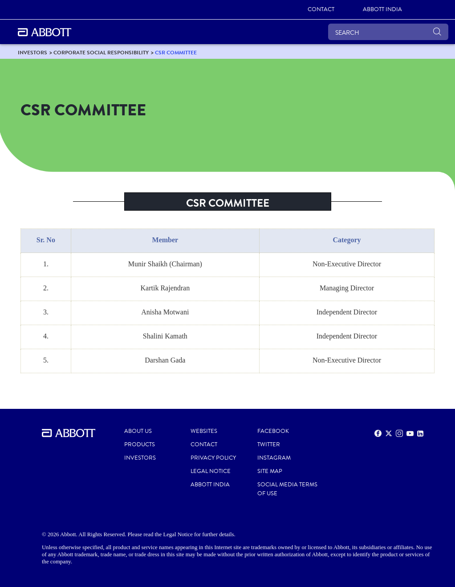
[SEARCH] (388, 32)
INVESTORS (140, 458)
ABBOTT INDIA (210, 485)
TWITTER (268, 444)
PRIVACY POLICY (213, 458)
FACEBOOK (273, 431)
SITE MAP (269, 471)
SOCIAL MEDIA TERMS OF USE (287, 489)
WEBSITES (204, 431)
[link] (321, 9)
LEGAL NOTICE (211, 471)
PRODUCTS (139, 444)
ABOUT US (138, 431)
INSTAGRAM (274, 458)
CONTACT (204, 444)
